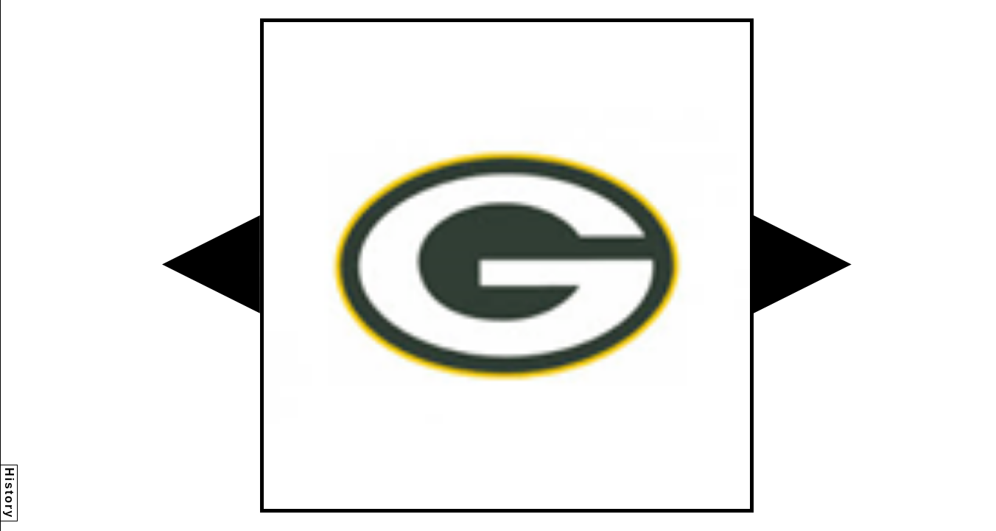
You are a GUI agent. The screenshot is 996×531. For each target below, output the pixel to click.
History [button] (9, 493)
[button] (211, 264)
